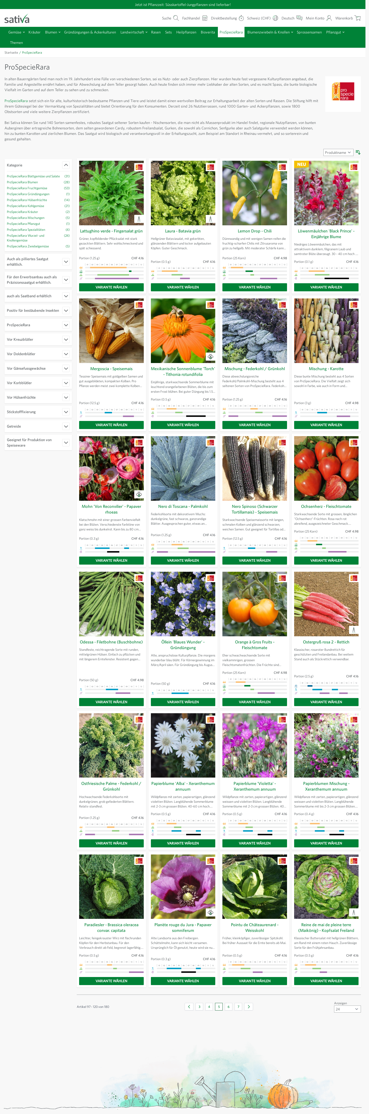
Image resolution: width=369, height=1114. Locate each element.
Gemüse (15, 32)
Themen (40, 42)
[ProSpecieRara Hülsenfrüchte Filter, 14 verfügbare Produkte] (38, 205)
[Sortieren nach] (338, 152)
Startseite (12, 52)
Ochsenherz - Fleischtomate (326, 510)
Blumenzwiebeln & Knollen (283, 32)
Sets (177, 32)
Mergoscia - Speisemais (111, 372)
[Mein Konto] (317, 18)
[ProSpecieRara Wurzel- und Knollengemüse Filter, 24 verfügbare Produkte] (38, 242)
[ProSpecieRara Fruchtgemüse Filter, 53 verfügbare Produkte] (38, 193)
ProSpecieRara (243, 32)
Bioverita (218, 32)
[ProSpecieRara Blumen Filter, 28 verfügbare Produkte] (38, 187)
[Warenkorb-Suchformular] (162, 18)
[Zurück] (189, 1010)
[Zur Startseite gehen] (20, 18)
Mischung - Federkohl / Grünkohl (255, 372)
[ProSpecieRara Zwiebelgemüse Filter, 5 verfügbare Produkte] (38, 251)
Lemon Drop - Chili (255, 231)
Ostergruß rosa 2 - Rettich (326, 645)
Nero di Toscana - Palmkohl (183, 510)
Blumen (53, 32)
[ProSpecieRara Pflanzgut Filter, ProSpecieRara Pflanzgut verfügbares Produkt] (38, 228)
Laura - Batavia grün (183, 231)
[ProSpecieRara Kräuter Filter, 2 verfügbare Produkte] (38, 216)
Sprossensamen (326, 32)
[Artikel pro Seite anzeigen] (347, 1012)
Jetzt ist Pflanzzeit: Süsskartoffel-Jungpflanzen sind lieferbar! (183, 4)
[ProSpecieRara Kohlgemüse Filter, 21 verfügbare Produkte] (38, 210)
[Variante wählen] (111, 291)
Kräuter (36, 32)
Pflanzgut (18, 42)
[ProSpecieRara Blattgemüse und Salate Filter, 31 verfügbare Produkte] (38, 178)
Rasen (163, 32)
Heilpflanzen (196, 32)
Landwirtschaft (138, 32)
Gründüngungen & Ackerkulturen (94, 32)
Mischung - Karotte (326, 372)
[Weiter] (248, 1010)
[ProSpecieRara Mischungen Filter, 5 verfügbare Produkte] (38, 222)
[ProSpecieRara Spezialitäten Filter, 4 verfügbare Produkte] (38, 234)
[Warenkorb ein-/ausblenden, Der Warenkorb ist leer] (348, 18)
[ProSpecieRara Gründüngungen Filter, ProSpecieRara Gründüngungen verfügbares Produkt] (38, 199)
